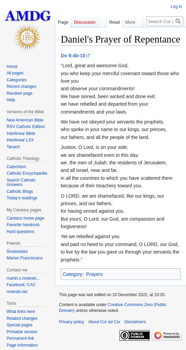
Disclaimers (135, 321)
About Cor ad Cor (104, 321)
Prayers (94, 274)
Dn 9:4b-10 (73, 55)
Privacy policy (71, 321)
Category (72, 274)
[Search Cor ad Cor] (164, 21)
